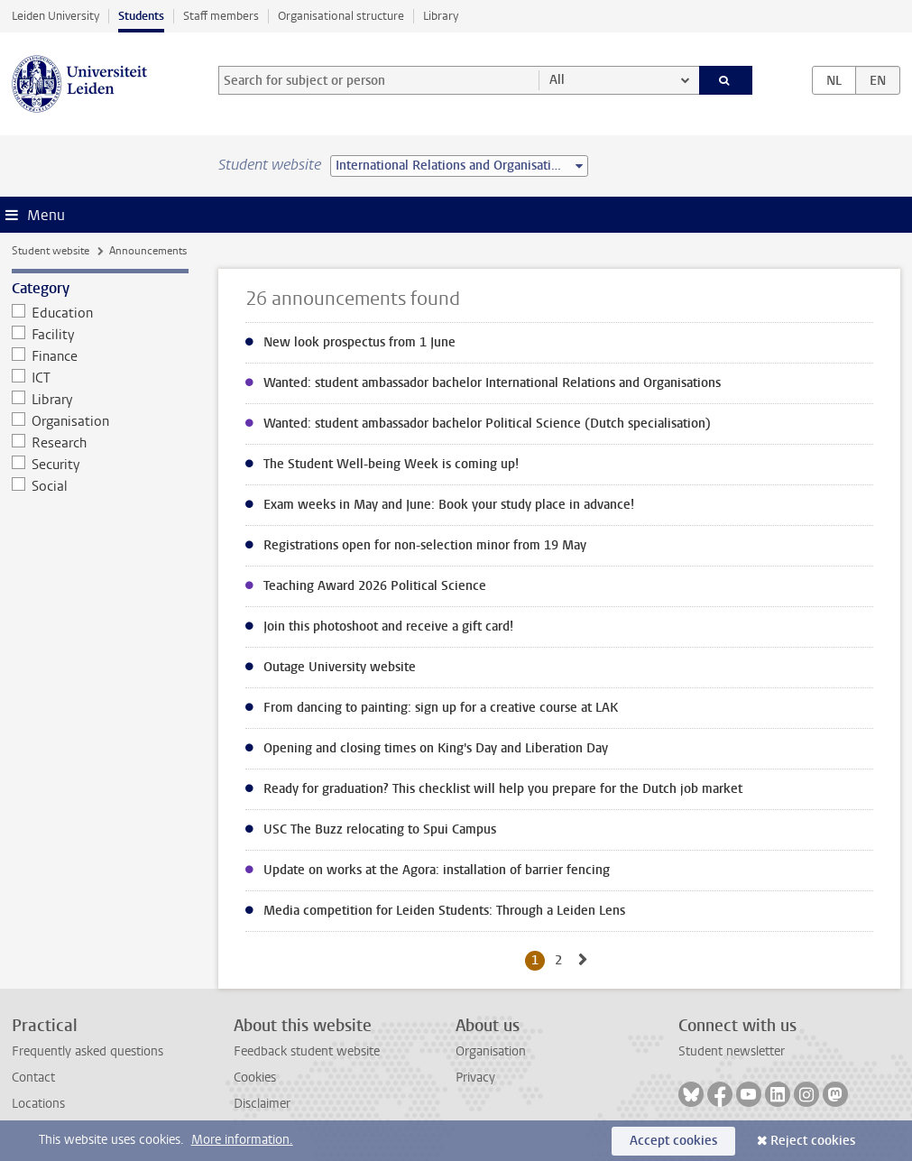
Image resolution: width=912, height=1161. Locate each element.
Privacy (475, 1077)
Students (141, 15)
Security (46, 465)
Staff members (221, 15)
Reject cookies (812, 1140)
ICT (31, 378)
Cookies (255, 1077)
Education (53, 313)
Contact (33, 1077)
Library (440, 15)
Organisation (61, 421)
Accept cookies (673, 1140)
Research (50, 443)
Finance (45, 356)
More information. (242, 1139)
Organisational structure (341, 15)
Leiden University (55, 15)
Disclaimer (262, 1103)
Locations (38, 1103)
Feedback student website (307, 1051)
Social (40, 486)
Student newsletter (731, 1051)
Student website (50, 251)
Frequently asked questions (87, 1051)
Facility (43, 335)
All (557, 79)
